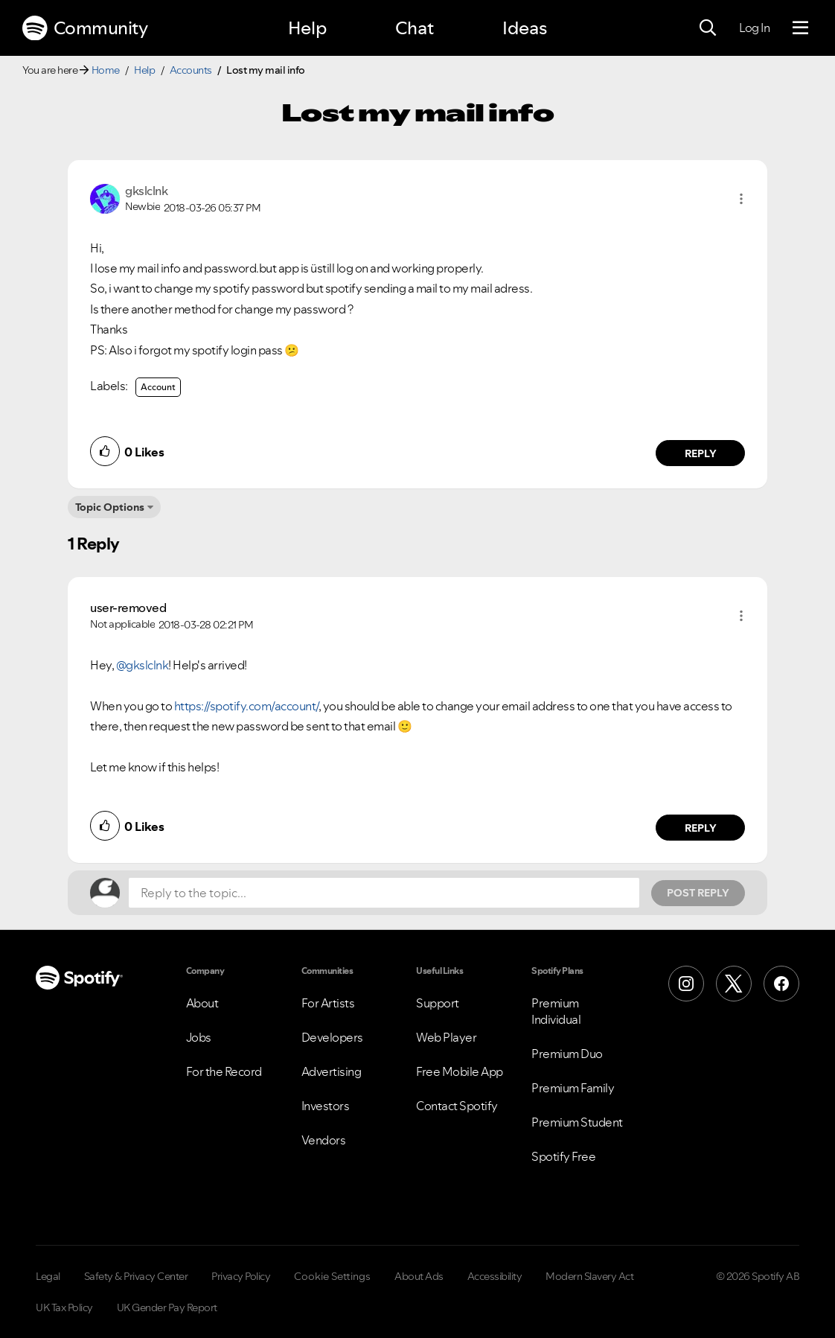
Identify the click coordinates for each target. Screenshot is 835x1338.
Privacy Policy (240, 1276)
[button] (741, 199)
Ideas (524, 28)
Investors (325, 1106)
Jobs (198, 1037)
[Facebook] (781, 983)
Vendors (323, 1140)
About (202, 1003)
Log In (754, 27)
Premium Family (572, 1088)
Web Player (446, 1037)
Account (158, 386)
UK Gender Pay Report (167, 1307)
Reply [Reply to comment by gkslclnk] (701, 453)
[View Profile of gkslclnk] (146, 190)
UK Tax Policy (64, 1307)
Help (307, 28)
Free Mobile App (459, 1071)
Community (84, 28)
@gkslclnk (142, 665)
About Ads (419, 1276)
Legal (48, 1276)
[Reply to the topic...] (384, 893)
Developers (332, 1037)
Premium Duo (567, 1053)
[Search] (707, 28)
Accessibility (494, 1276)
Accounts (191, 70)
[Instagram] (686, 983)
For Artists (328, 1003)
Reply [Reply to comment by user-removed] (701, 828)
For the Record (224, 1071)
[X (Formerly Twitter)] (734, 983)
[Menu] (800, 28)
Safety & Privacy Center (136, 1276)
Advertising (331, 1071)
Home (106, 70)
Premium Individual (555, 1011)
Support (437, 1003)
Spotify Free (563, 1156)
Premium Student (577, 1122)
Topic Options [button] (109, 507)
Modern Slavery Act (589, 1276)
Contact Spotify (457, 1106)
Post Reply (698, 892)
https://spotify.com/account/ (246, 706)
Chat (414, 28)
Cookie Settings (332, 1276)
